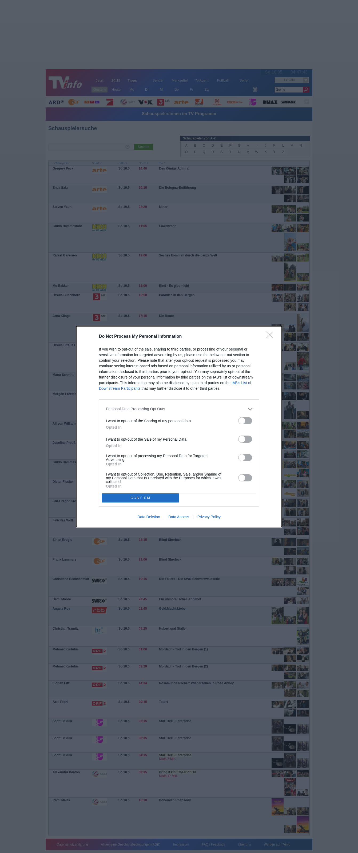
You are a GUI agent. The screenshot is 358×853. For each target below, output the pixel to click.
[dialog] (179, 426)
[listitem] (179, 409)
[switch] (245, 420)
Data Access (178, 517)
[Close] (271, 337)
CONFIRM (140, 498)
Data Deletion (148, 517)
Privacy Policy (209, 517)
